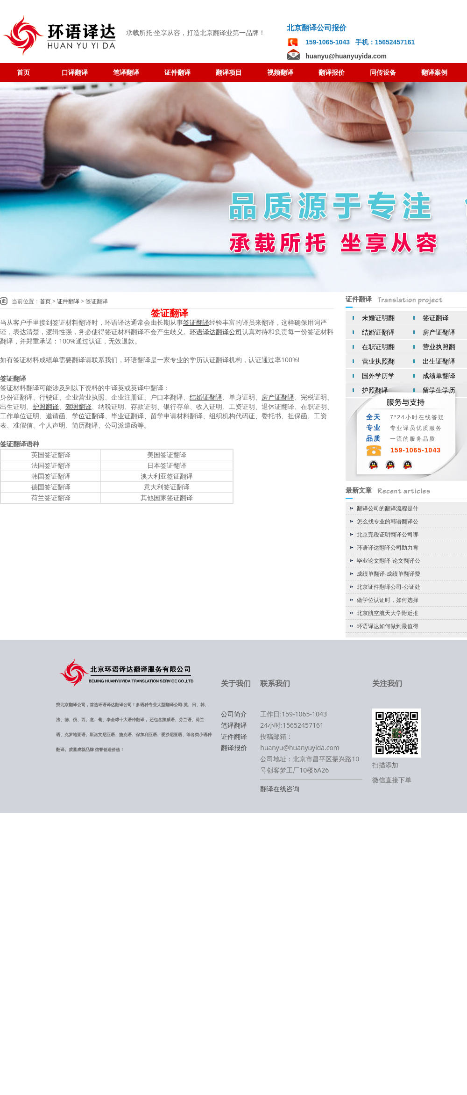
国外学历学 (378, 375)
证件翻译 (68, 301)
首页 (45, 301)
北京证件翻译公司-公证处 (388, 587)
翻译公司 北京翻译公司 (60, 35)
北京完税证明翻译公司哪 (387, 534)
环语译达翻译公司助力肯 (387, 547)
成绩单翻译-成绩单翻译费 (388, 574)
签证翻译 (436, 317)
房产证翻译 (439, 332)
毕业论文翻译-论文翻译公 (388, 561)
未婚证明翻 (378, 317)
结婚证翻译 (378, 332)
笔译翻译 (234, 725)
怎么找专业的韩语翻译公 (387, 521)
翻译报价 (234, 747)
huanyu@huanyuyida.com (346, 56)
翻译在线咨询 (279, 788)
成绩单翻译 (439, 375)
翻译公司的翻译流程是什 (387, 508)
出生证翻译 (439, 361)
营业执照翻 (439, 346)
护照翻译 (375, 390)
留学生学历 (439, 390)
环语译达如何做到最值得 (387, 626)
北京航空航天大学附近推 (387, 613)
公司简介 (234, 713)
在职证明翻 (378, 346)
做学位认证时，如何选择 (387, 600)
